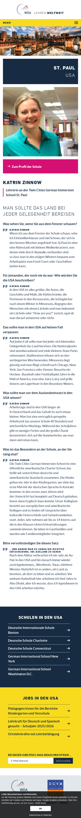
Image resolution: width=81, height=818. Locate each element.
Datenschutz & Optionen (40, 815)
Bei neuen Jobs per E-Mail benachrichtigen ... (39, 755)
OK (40, 808)
